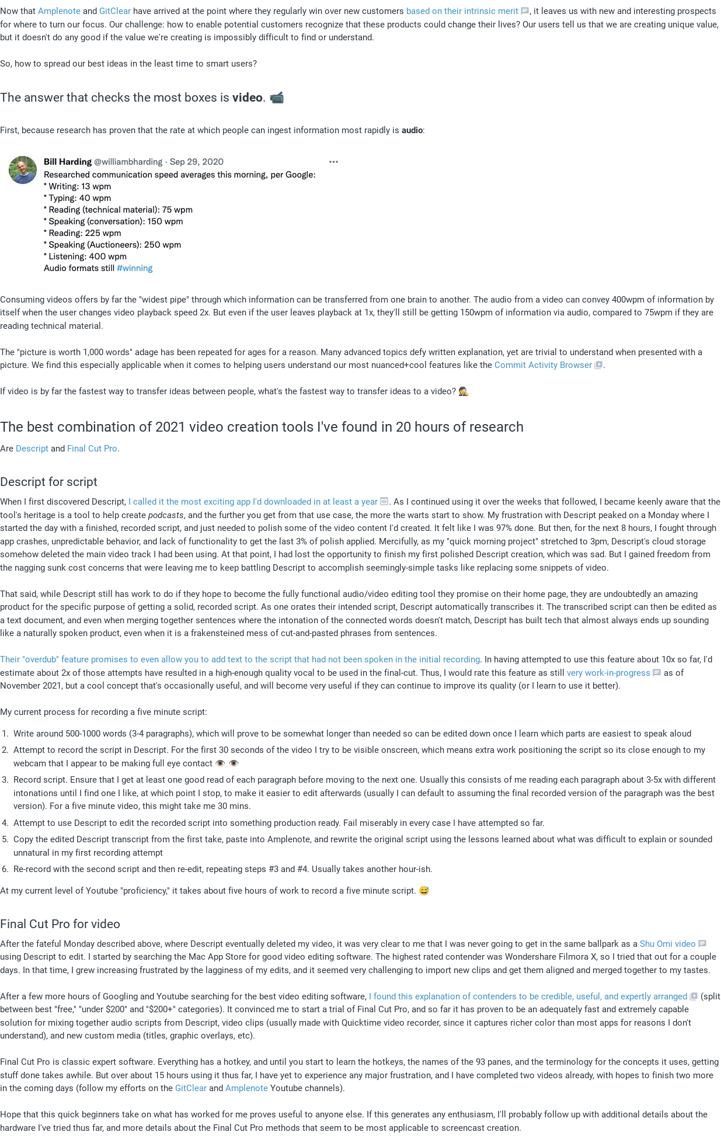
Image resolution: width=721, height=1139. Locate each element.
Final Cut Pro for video (60, 924)
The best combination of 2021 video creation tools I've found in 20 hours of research (262, 427)
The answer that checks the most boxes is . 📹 (142, 98)
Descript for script (48, 482)
